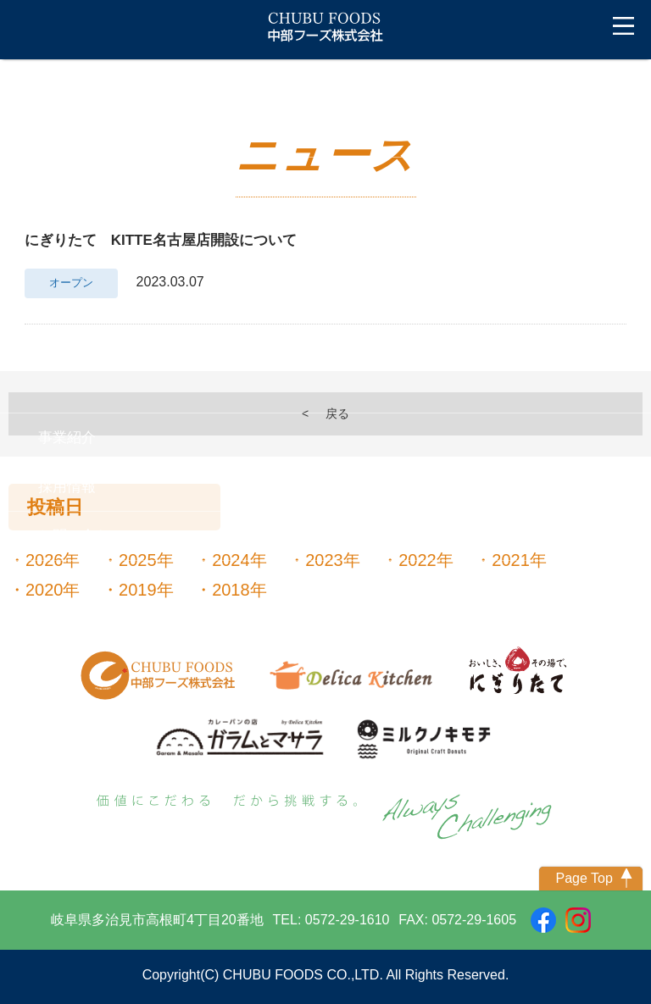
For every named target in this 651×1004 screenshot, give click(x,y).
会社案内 (67, 182)
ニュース (67, 133)
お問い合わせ (81, 536)
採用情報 (67, 487)
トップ (38, 83)
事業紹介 (67, 438)
